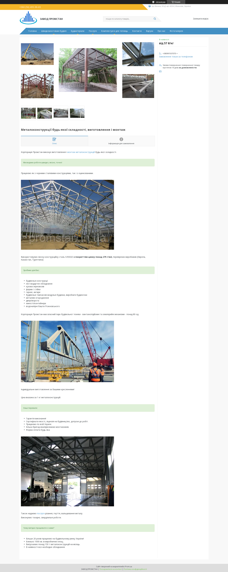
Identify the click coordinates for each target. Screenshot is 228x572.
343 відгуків (160, 2)
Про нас (161, 31)
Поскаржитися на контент (110, 569)
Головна (32, 31)
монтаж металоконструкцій (81, 152)
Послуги (93, 31)
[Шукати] (155, 19)
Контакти (137, 31)
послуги (41, 513)
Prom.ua (128, 566)
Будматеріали (77, 31)
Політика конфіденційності (135, 569)
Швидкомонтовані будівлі (53, 31)
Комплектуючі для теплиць (114, 31)
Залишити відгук (201, 19)
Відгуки (149, 31)
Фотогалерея (176, 31)
